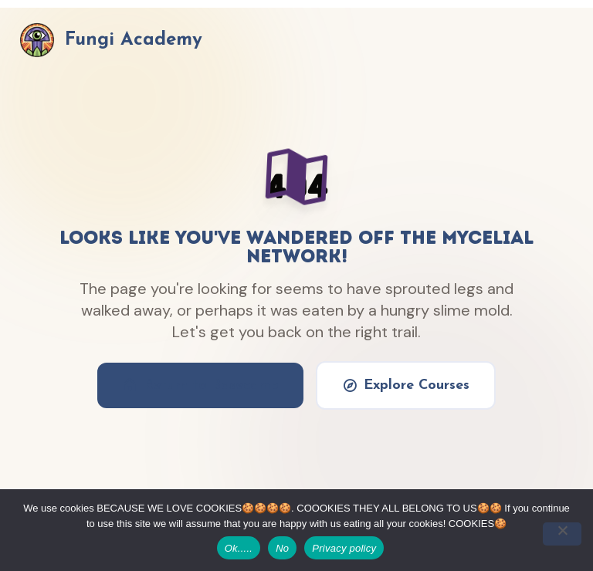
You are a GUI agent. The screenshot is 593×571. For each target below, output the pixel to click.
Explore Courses (405, 385)
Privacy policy (344, 548)
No (282, 548)
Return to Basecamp (200, 385)
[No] (562, 534)
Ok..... (238, 548)
